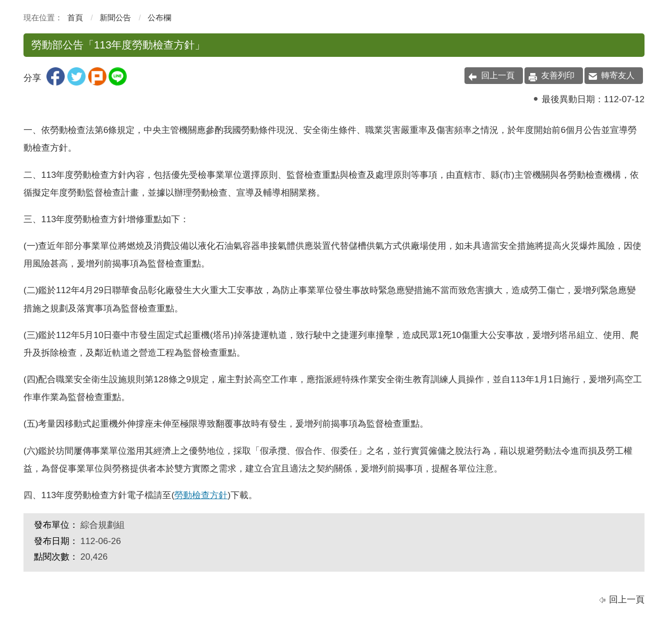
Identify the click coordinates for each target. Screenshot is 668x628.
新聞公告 (115, 17)
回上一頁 (498, 75)
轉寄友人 (618, 75)
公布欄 (159, 17)
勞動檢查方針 (201, 495)
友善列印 (558, 75)
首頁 (75, 17)
